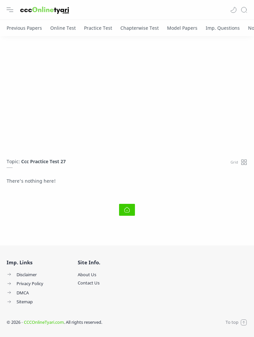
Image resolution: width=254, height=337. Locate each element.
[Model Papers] (182, 28)
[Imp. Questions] (223, 28)
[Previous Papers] (24, 28)
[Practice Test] (98, 28)
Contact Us (89, 283)
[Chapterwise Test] (139, 28)
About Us (87, 275)
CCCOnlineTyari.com (44, 322)
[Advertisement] (127, 95)
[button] (233, 10)
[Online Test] (63, 28)
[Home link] (127, 210)
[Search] (244, 10)
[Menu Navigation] (10, 10)
